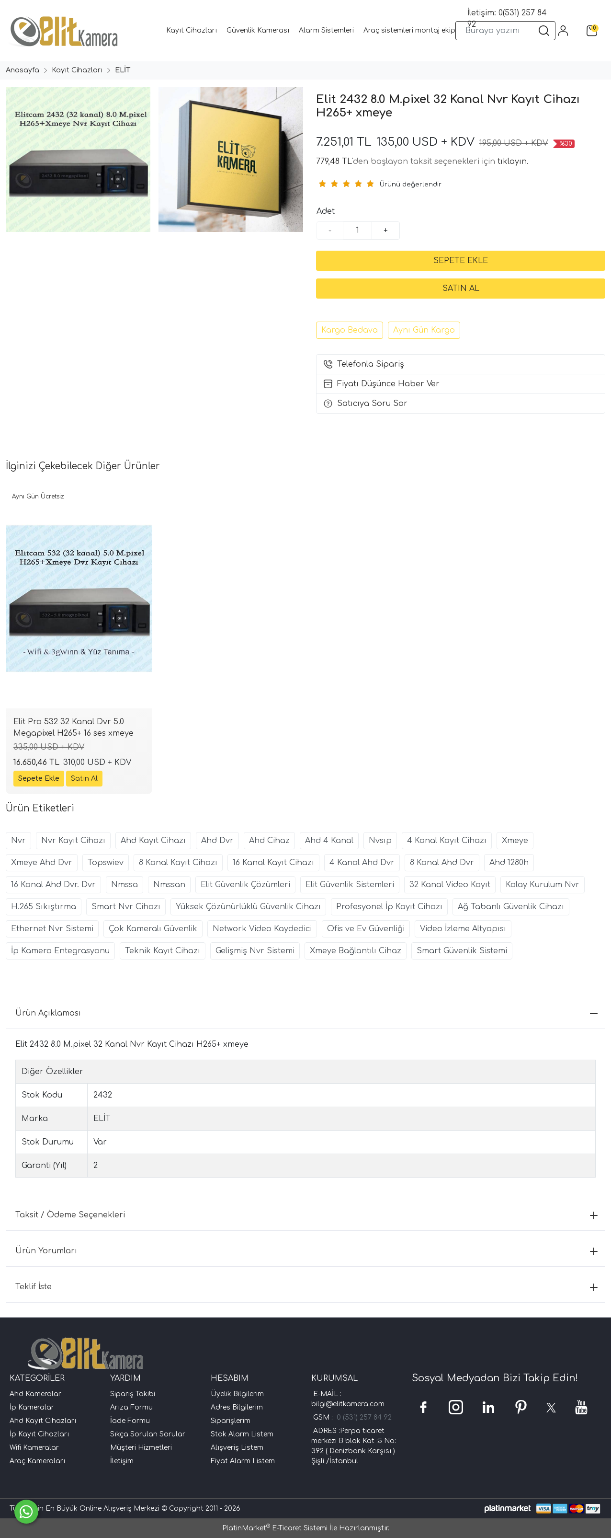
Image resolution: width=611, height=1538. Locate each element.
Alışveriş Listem (237, 1447)
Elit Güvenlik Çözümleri (245, 884)
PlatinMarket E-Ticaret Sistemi (275, 1528)
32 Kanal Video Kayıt (449, 884)
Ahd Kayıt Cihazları (43, 1420)
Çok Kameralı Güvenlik (153, 929)
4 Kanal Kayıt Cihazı (447, 840)
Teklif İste (306, 1287)
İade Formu (130, 1420)
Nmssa (124, 884)
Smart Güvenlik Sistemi (462, 951)
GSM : (325, 1417)
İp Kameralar (32, 1407)
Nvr (18, 840)
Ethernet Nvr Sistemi (52, 929)
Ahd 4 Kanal (329, 840)
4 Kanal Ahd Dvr (362, 862)
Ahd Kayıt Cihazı (153, 840)
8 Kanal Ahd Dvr (442, 862)
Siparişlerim (230, 1420)
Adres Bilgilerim (237, 1407)
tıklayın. (513, 161)
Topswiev (106, 862)
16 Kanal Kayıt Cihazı (273, 862)
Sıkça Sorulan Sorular (147, 1434)
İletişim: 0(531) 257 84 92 (507, 19)
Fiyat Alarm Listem (243, 1461)
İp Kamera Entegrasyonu (60, 951)
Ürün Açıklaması (306, 1013)
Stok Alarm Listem (242, 1434)
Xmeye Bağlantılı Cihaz (355, 951)
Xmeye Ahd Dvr (41, 862)
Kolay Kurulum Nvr (542, 884)
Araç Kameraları (37, 1461)
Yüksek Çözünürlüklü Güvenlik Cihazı (248, 906)
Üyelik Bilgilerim (237, 1394)
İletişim (122, 1461)
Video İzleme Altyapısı (463, 929)
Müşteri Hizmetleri (141, 1447)
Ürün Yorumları (306, 1251)
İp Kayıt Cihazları (39, 1434)
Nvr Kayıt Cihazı (73, 840)
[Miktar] (357, 230)
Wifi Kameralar (34, 1447)
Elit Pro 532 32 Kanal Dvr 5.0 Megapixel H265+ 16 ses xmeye (73, 727)
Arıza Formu (131, 1407)
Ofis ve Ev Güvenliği (366, 929)
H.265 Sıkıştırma (43, 906)
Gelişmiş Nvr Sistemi (254, 951)
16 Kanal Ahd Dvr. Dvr (53, 884)
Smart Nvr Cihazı (125, 906)
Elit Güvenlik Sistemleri (350, 884)
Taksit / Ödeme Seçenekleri (306, 1215)
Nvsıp (380, 840)
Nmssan (169, 884)
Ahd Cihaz (269, 840)
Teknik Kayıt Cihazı (162, 951)
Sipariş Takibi (132, 1394)
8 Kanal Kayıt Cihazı (178, 862)
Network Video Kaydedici (262, 929)
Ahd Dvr (217, 840)
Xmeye (515, 840)
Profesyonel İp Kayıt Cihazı (389, 906)
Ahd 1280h (509, 862)
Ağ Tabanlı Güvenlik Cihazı (511, 906)
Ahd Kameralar (35, 1394)
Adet (326, 211)
